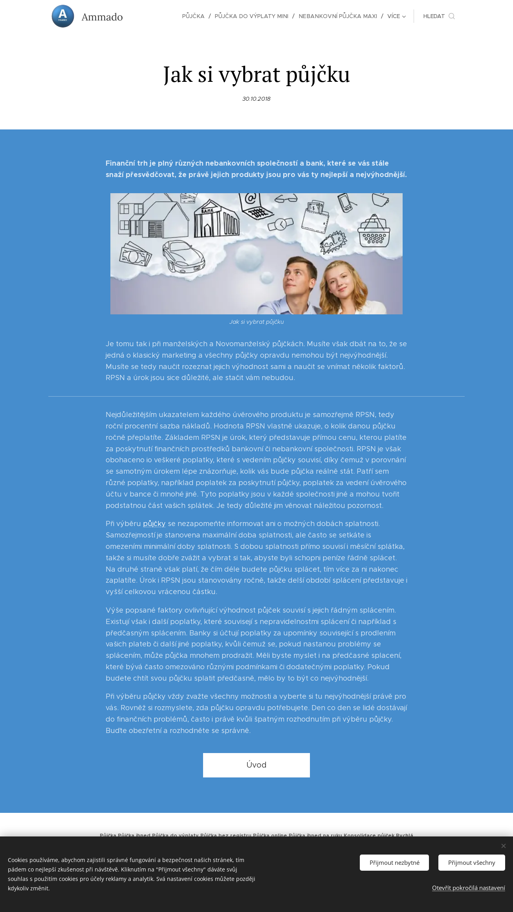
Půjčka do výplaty (175, 836)
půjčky (154, 523)
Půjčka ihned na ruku (315, 836)
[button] (439, 16)
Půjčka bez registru (225, 836)
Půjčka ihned (134, 836)
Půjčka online (270, 836)
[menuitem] (154, 16)
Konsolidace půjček (369, 836)
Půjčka (108, 836)
